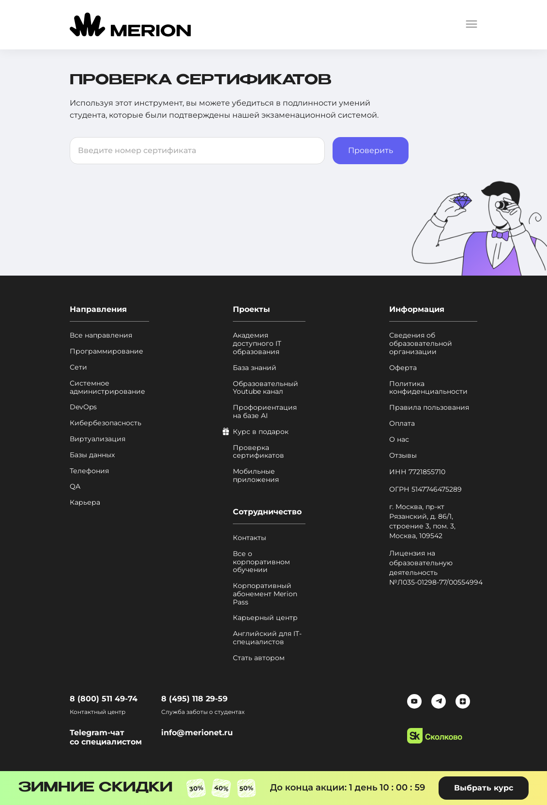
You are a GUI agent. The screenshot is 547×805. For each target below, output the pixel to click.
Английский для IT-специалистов (267, 638)
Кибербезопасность (105, 423)
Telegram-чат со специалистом (106, 737)
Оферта (403, 368)
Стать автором (259, 658)
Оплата (402, 423)
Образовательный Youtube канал (265, 388)
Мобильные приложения (256, 475)
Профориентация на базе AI (265, 411)
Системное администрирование (107, 387)
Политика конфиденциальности (428, 388)
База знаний (254, 368)
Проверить (370, 150)
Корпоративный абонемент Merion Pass (265, 594)
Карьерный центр (265, 618)
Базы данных (92, 455)
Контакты (249, 538)
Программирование (106, 351)
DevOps (83, 407)
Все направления (101, 335)
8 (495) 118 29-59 (194, 698)
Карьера (85, 502)
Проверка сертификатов (258, 452)
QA (75, 486)
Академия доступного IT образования (257, 343)
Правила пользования (429, 407)
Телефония (89, 471)
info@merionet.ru (197, 732)
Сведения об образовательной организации (420, 343)
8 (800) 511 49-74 (103, 698)
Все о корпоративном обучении (261, 562)
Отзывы (403, 455)
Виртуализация (97, 439)
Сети (78, 367)
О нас (399, 439)
